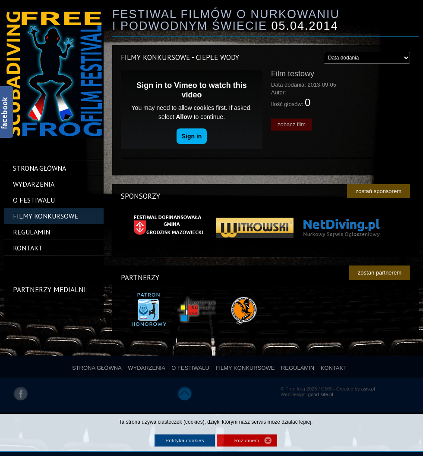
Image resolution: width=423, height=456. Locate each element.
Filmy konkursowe (45, 216)
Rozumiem (246, 440)
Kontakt (27, 248)
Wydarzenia (33, 184)
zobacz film (292, 124)
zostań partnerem (379, 272)
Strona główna (39, 168)
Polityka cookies (185, 440)
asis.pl (368, 388)
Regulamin (31, 232)
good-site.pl (320, 394)
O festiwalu (34, 200)
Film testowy (292, 74)
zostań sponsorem (378, 191)
